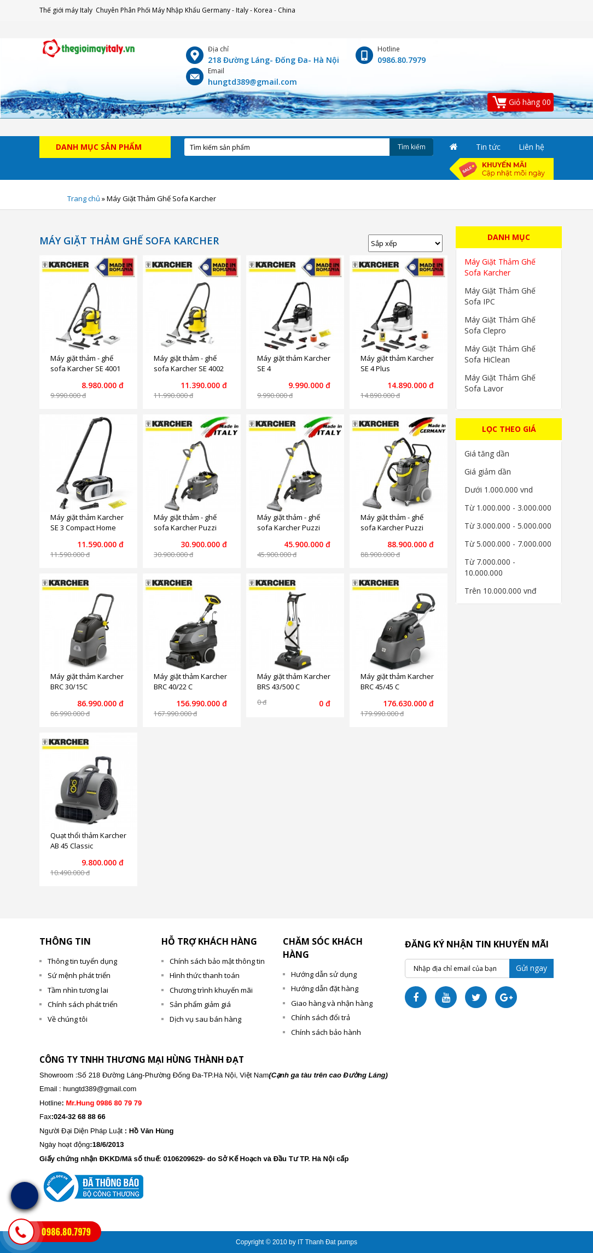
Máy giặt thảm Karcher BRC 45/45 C (397, 681)
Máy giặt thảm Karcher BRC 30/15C (87, 681)
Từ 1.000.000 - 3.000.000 (507, 507)
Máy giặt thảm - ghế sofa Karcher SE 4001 (85, 363)
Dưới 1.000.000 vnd (498, 489)
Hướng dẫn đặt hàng (324, 988)
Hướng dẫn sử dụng (324, 974)
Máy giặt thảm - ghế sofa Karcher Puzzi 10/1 (185, 527)
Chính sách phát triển (83, 1004)
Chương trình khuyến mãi (211, 990)
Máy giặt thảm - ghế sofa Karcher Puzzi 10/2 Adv (288, 527)
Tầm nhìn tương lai (78, 990)
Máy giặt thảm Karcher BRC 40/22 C (190, 681)
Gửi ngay (531, 968)
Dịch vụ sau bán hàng (205, 1019)
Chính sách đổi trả (320, 1017)
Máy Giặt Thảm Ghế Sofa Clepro (500, 325)
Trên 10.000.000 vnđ (500, 590)
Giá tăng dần (486, 453)
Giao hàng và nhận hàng (332, 1003)
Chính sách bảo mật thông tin (217, 961)
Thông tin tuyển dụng (82, 961)
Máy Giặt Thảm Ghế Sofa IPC (500, 296)
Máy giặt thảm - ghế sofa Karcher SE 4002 (189, 363)
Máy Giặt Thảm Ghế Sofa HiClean (500, 354)
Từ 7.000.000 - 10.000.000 (489, 567)
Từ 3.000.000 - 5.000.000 (507, 525)
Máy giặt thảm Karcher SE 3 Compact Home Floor (87, 527)
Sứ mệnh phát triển (79, 975)
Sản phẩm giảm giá (200, 1004)
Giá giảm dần (487, 471)
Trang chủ (83, 198)
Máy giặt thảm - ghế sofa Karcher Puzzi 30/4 (392, 527)
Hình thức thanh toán (205, 975)
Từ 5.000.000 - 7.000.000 (507, 543)
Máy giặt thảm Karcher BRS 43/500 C (293, 681)
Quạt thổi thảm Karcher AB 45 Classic (88, 840)
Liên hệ (531, 147)
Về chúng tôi (68, 1019)
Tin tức (488, 147)
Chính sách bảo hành (326, 1032)
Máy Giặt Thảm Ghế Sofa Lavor (500, 383)
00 (521, 101)
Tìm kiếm (412, 146)
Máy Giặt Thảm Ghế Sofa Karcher (500, 267)
